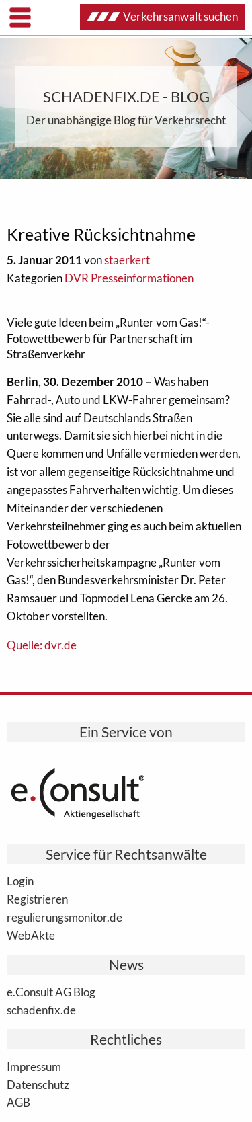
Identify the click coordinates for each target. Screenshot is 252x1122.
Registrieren (37, 899)
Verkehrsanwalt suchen (162, 16)
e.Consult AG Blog (51, 991)
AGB (18, 1102)
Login (20, 880)
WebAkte (31, 935)
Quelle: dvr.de (42, 645)
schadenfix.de (41, 1009)
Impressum (34, 1066)
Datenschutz (38, 1084)
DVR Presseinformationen (129, 278)
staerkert (127, 260)
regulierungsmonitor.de (64, 917)
